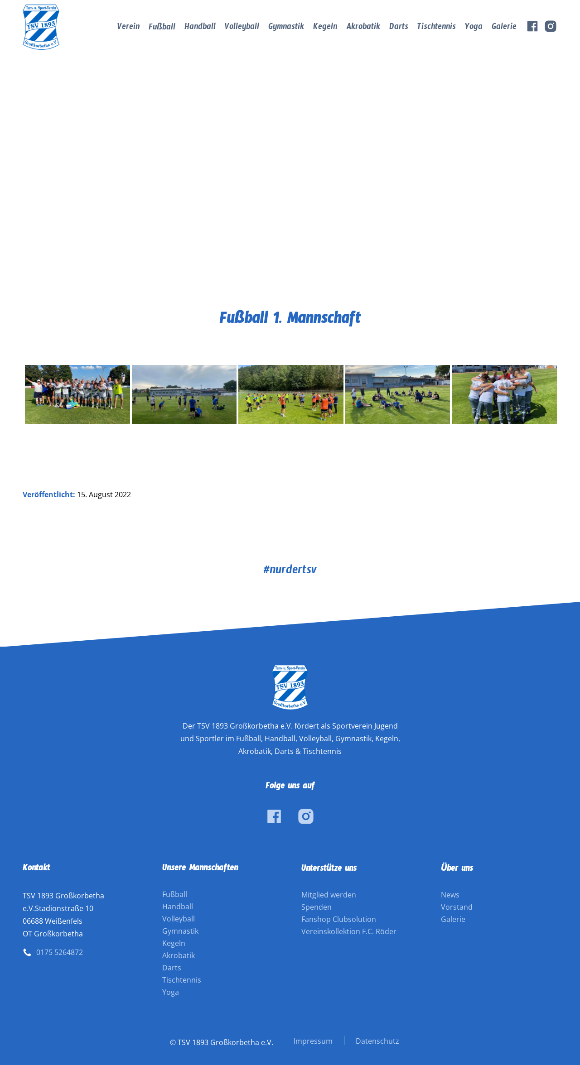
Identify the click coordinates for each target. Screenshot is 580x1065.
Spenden (316, 907)
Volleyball (242, 28)
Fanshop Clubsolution (338, 919)
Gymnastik (286, 28)
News (450, 895)
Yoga (474, 28)
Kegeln (325, 28)
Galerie (504, 28)
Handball (200, 28)
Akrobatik (363, 28)
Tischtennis (436, 28)
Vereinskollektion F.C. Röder (348, 931)
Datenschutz (377, 1041)
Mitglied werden (328, 895)
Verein (128, 28)
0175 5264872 (59, 952)
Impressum (313, 1041)
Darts (398, 28)
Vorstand (457, 907)
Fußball (162, 28)
